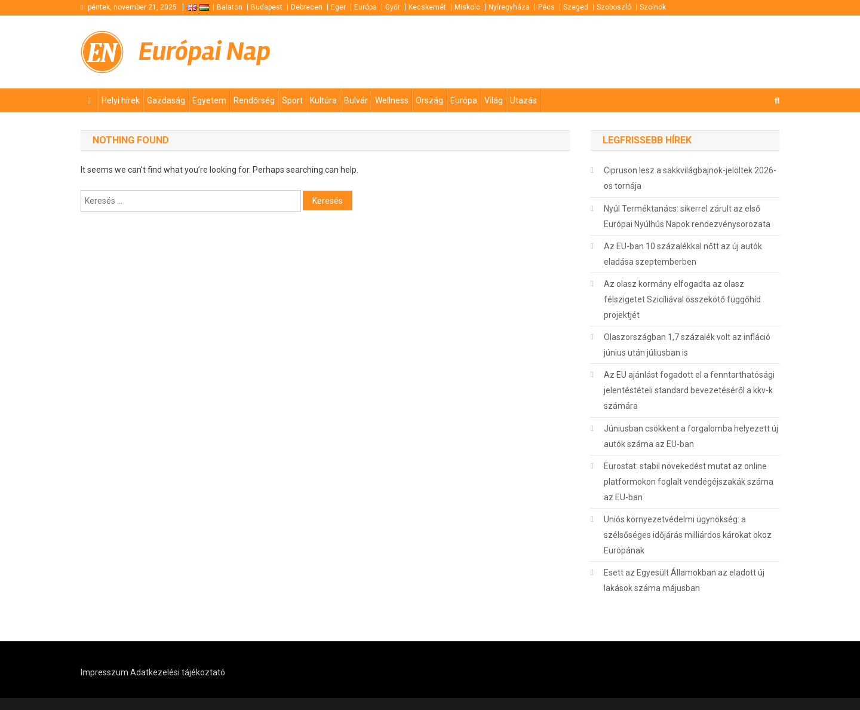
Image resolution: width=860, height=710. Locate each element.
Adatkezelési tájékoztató (177, 672)
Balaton (229, 7)
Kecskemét (427, 7)
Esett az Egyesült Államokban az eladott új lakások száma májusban (684, 580)
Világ (493, 100)
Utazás (523, 100)
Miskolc (467, 7)
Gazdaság (166, 100)
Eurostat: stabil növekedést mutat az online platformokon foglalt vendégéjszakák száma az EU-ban (688, 481)
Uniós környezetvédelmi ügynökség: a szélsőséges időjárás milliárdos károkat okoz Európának (688, 535)
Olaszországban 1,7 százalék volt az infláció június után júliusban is (687, 344)
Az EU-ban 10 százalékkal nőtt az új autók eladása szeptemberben (683, 254)
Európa (365, 7)
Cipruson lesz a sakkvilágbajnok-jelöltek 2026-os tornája (690, 178)
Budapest (266, 7)
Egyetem (209, 100)
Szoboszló (614, 7)
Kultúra (323, 100)
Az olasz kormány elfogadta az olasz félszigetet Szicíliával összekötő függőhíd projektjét (682, 299)
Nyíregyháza (509, 7)
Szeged (575, 7)
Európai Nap (205, 52)
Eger (338, 7)
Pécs (546, 7)
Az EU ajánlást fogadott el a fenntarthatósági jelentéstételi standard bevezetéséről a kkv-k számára (689, 390)
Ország (429, 100)
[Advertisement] (636, 52)
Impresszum (104, 672)
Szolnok (653, 7)
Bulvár (356, 100)
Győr (392, 7)
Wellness (391, 100)
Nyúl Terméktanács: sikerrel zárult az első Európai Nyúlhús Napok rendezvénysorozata (687, 216)
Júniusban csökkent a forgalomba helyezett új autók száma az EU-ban (691, 436)
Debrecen (306, 7)
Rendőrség (254, 100)
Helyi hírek (121, 100)
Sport (292, 100)
